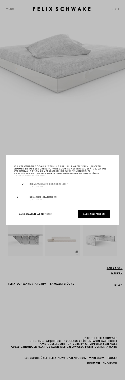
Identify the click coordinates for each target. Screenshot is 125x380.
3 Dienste (36, 186)
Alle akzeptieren (94, 213)
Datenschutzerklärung (29, 175)
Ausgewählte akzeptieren (36, 213)
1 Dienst (36, 199)
